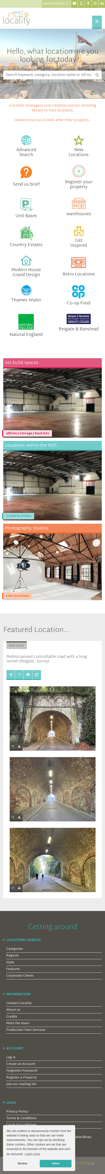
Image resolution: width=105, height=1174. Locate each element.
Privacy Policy (17, 1112)
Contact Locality (19, 1003)
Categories (14, 949)
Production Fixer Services (26, 1030)
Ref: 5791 (16, 645)
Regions (12, 956)
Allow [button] (55, 1163)
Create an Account (20, 1064)
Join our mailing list (21, 1084)
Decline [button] (22, 1163)
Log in (10, 1057)
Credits (11, 1017)
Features (13, 969)
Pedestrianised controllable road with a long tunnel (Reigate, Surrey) (46, 659)
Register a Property (21, 1078)
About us (13, 1010)
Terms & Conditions (21, 1118)
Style (10, 962)
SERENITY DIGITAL (77, 1163)
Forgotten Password (21, 1071)
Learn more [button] (32, 1154)
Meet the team (17, 1023)
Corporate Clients (20, 976)
